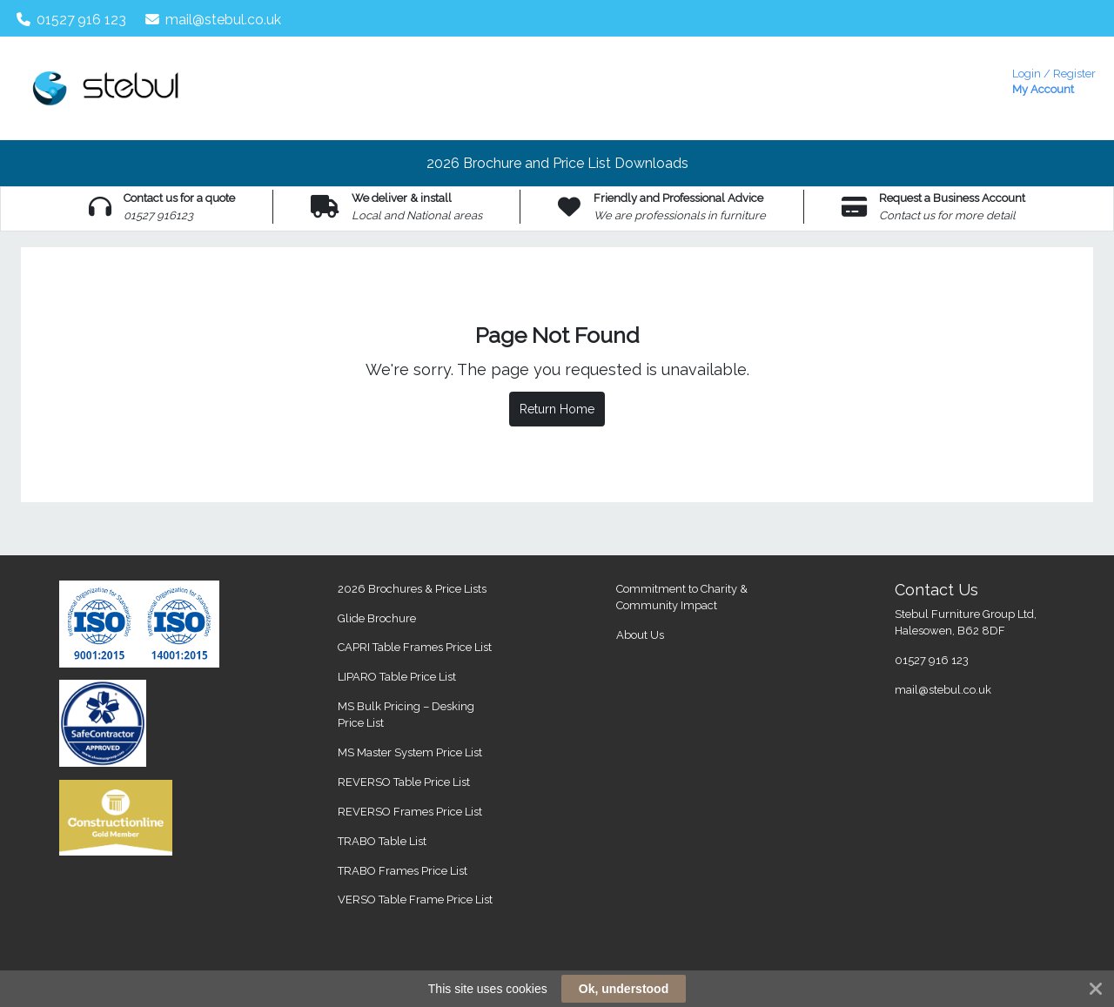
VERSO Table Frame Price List (415, 899)
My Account (1054, 80)
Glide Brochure (377, 618)
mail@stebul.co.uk (213, 19)
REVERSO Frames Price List (410, 811)
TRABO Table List (382, 841)
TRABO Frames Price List (402, 870)
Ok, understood (623, 989)
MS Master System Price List (410, 752)
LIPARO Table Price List (397, 676)
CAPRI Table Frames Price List (415, 647)
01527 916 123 (72, 19)
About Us (640, 634)
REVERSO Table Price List (404, 782)
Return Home (557, 409)
